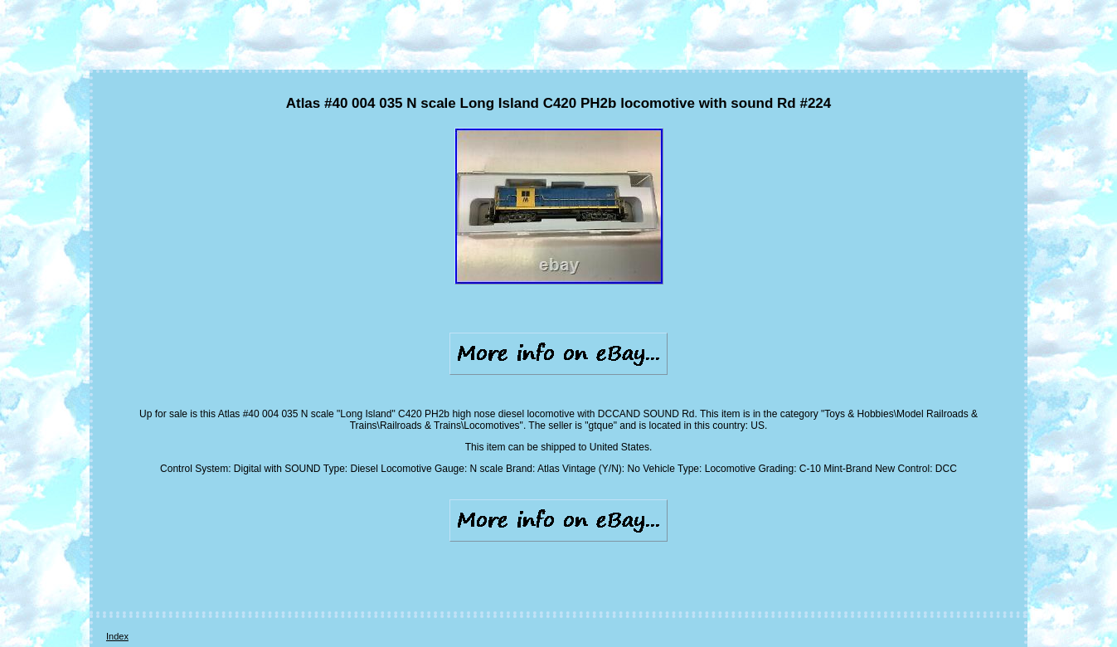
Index (117, 636)
